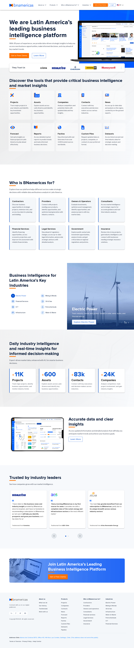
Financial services (89, 615)
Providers (86, 605)
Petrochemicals (48, 307)
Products (53, 5)
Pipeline (64, 630)
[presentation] (121, 323)
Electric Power (18, 296)
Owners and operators (91, 608)
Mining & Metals (49, 296)
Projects (64, 602)
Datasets (64, 627)
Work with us (43, 612)
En (119, 5)
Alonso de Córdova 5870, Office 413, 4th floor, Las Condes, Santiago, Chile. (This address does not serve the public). (59, 637)
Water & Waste (48, 313)
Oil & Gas (46, 301)
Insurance (86, 624)
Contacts (64, 608)
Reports (64, 618)
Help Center (37, 641)
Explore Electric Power (84, 322)
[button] (66, 536)
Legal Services (88, 618)
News (63, 612)
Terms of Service (15, 641)
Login (112, 5)
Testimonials (43, 608)
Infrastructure (18, 313)
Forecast (64, 615)
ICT (14, 307)
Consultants (87, 612)
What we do (43, 602)
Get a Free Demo (100, 5)
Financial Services (19, 301)
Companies (65, 605)
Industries (85, 5)
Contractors (87, 602)
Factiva (63, 621)
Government (87, 621)
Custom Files (65, 624)
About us (41, 5)
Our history (43, 605)
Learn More (39, 56)
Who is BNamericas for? (69, 5)
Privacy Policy (27, 641)
